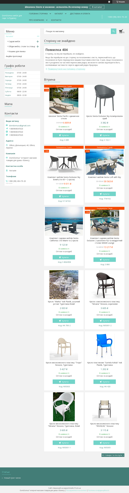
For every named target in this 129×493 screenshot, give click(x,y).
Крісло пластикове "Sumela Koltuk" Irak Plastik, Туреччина (104, 363)
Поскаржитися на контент (76, 490)
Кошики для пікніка (17, 51)
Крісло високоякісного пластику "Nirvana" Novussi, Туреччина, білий (64, 425)
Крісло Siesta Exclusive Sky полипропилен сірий (104, 117)
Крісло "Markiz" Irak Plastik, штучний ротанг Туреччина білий (64, 302)
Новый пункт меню (12, 478)
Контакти (56, 20)
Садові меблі (14, 41)
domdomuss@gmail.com (19, 125)
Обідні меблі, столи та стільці (22, 46)
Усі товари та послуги (112, 455)
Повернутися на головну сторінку (66, 68)
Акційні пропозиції (14, 56)
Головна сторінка (38, 13)
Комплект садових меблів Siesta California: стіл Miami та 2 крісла (63, 239)
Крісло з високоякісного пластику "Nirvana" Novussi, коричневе (105, 302)
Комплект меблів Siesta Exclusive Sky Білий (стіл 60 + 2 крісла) (64, 178)
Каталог (59, 13)
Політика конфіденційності (98, 490)
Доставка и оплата (80, 13)
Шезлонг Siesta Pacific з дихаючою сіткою (63, 117)
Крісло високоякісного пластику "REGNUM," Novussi (104, 425)
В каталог (97, 7)
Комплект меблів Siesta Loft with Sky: (104, 177)
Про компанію (36, 20)
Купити (65, 135)
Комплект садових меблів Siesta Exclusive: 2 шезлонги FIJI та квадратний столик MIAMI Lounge (104, 240)
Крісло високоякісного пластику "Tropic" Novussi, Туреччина (64, 363)
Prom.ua (78, 488)
